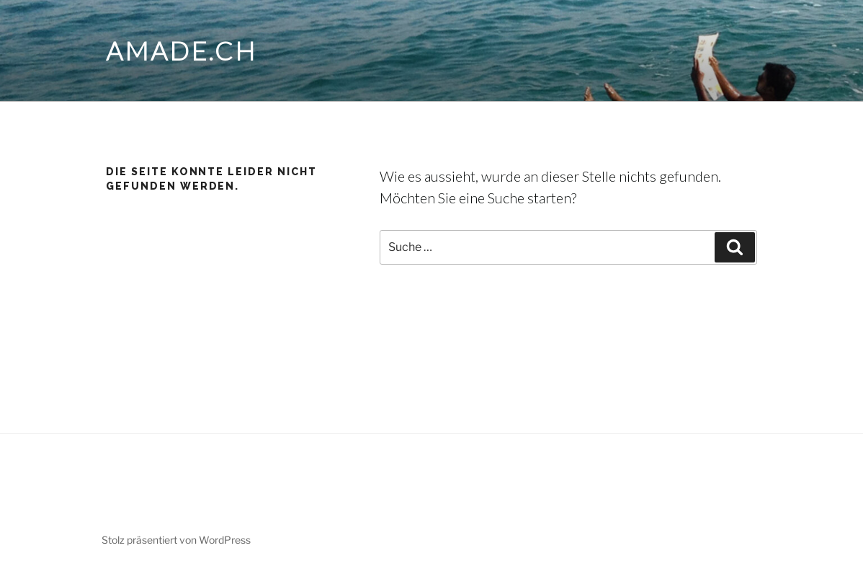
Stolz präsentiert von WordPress (176, 540)
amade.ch (181, 50)
